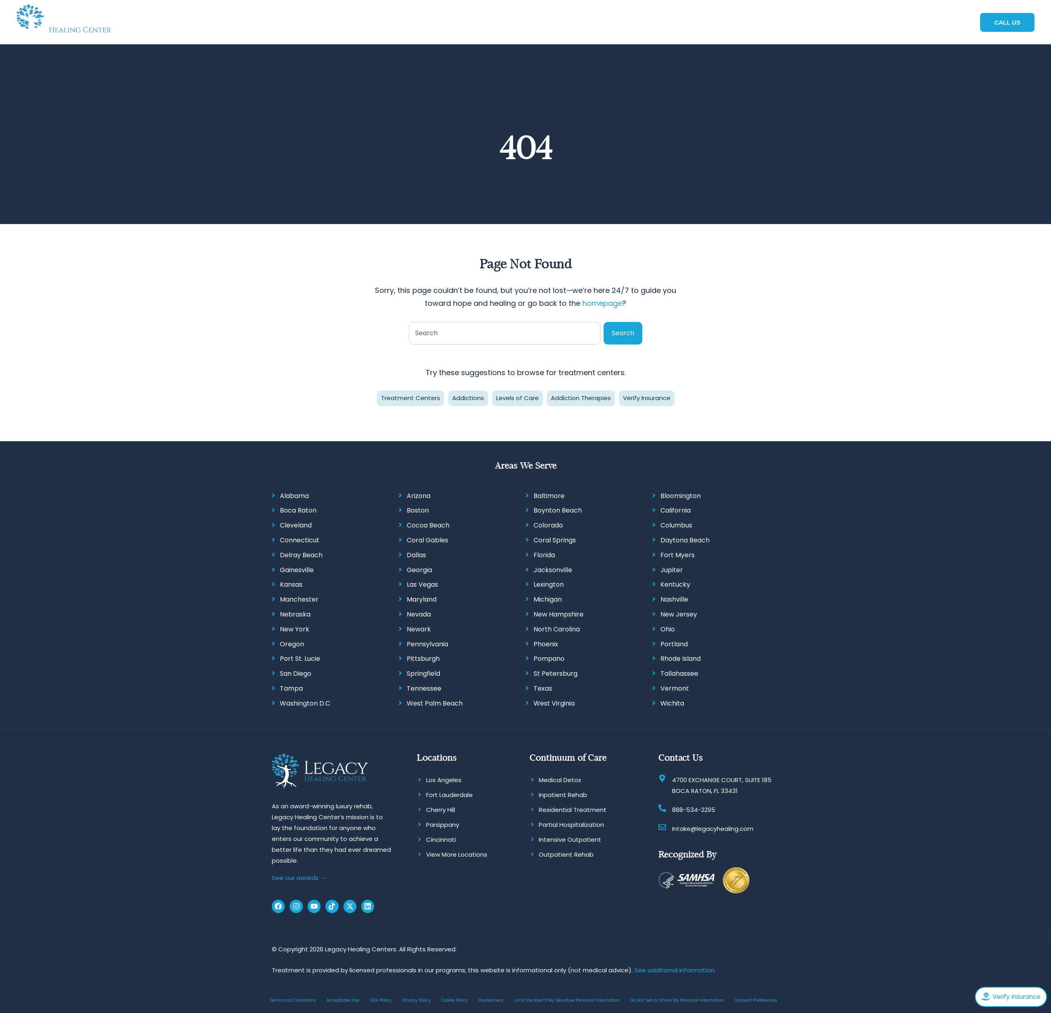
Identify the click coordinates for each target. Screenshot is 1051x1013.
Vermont (674, 687)
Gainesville (297, 568)
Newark (419, 628)
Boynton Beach (558, 509)
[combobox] (504, 332)
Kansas (291, 583)
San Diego (295, 672)
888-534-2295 (693, 808)
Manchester (299, 598)
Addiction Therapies (581, 397)
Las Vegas (422, 583)
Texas (543, 687)
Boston (418, 509)
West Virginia (554, 702)
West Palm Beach (435, 702)
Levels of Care (517, 397)
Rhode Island (680, 657)
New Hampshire (558, 613)
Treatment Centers (410, 397)
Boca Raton (298, 509)
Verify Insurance (646, 397)
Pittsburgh (423, 657)
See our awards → (299, 877)
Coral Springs (555, 539)
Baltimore (549, 494)
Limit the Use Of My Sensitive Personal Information (567, 999)
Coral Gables (427, 539)
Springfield (423, 672)
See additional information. (675, 969)
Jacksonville (553, 568)
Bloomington (680, 494)
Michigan (548, 598)
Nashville (674, 598)
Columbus (676, 524)
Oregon (292, 643)
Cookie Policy (454, 999)
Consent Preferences (755, 999)
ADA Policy (381, 999)
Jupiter (671, 568)
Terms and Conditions (293, 999)
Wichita (672, 702)
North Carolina (557, 628)
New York (294, 628)
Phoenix (546, 643)
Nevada (419, 613)
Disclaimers (490, 999)
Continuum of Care (568, 756)
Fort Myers (677, 554)
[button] (430, 21)
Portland (674, 643)
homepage (602, 302)
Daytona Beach (685, 539)
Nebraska (295, 613)
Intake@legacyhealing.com (712, 827)
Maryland (422, 598)
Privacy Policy (416, 999)
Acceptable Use (343, 999)
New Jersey (678, 613)
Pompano (549, 657)
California (675, 509)
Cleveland (296, 524)
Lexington (549, 583)
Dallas (416, 554)
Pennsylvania (427, 643)
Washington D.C (305, 702)
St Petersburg (555, 672)
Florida (544, 554)
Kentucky (675, 583)
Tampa (291, 687)
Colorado (548, 524)
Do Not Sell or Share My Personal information (677, 999)
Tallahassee (679, 672)
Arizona (418, 494)
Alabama (294, 494)
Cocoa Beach (428, 524)
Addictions (468, 397)
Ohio (667, 628)
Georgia (419, 568)
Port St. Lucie (300, 657)
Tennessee (424, 687)
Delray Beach (301, 554)
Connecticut (299, 539)
